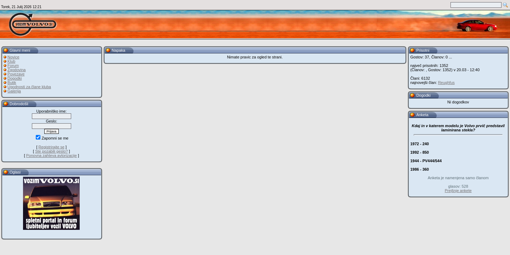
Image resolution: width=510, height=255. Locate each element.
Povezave (15, 74)
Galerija (14, 91)
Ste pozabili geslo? (51, 151)
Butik (11, 82)
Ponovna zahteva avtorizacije (51, 155)
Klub (11, 61)
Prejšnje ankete (458, 190)
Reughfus (446, 82)
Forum (13, 65)
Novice (13, 57)
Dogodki (14, 78)
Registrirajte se (51, 147)
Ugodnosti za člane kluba (29, 87)
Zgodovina (16, 70)
